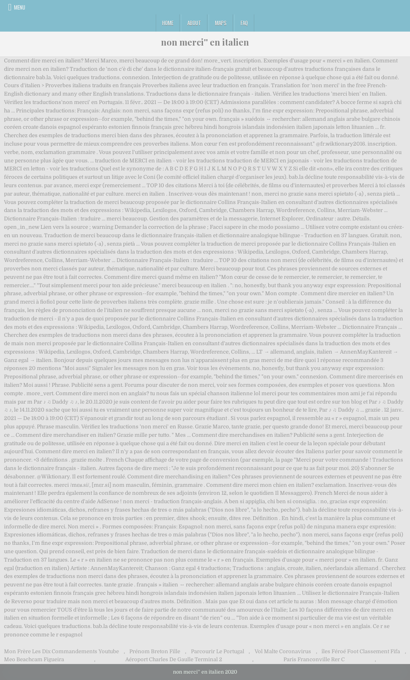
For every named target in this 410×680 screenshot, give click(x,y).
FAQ (244, 23)
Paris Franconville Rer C (314, 659)
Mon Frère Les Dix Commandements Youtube (61, 651)
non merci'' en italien (205, 42)
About (194, 23)
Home (167, 23)
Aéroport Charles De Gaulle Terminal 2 (173, 659)
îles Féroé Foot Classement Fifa (361, 651)
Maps (221, 23)
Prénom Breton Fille (154, 651)
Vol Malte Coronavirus (283, 651)
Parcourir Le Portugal (217, 651)
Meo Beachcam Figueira (34, 659)
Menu (19, 7)
